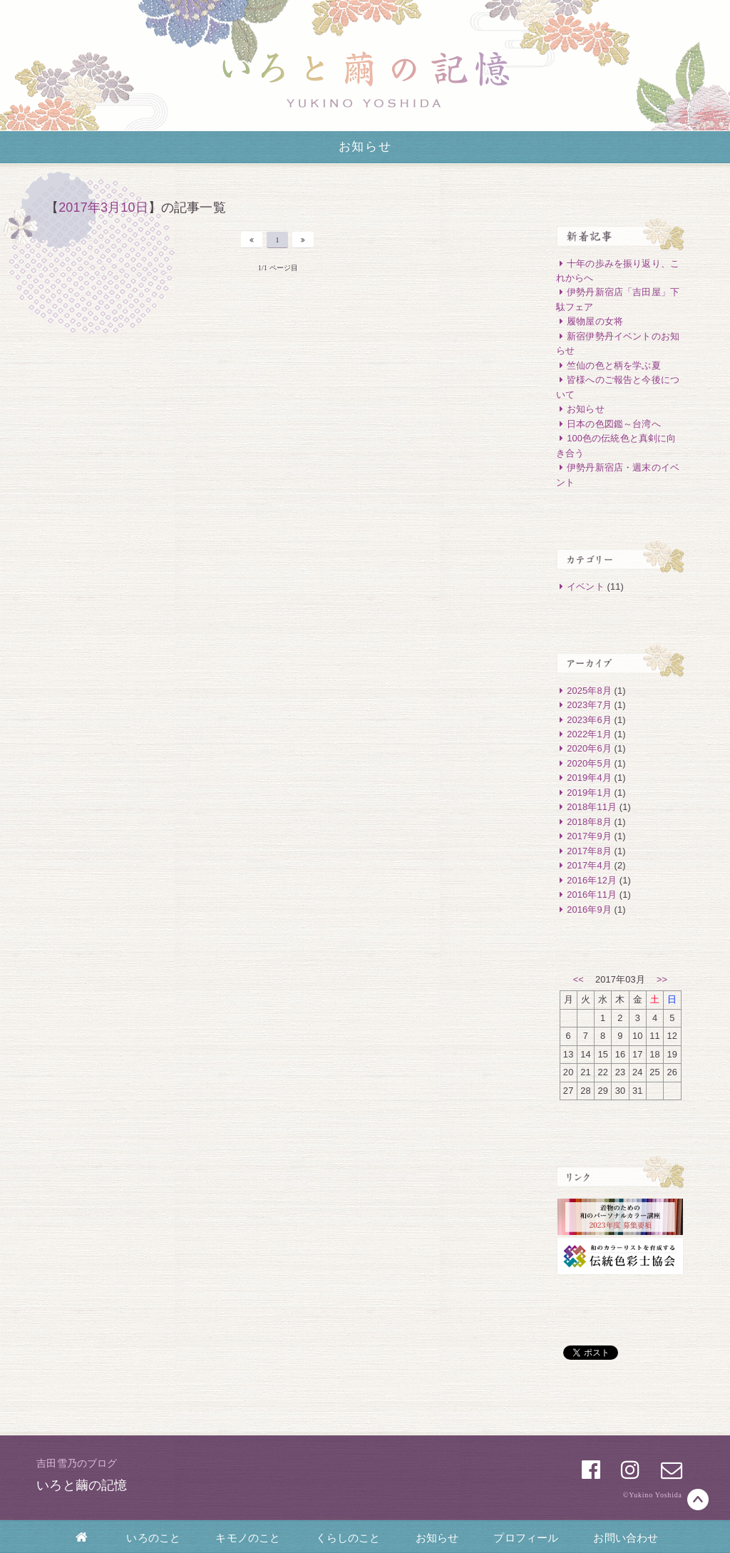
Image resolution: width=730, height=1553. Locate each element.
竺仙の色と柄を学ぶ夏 (608, 365)
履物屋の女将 (589, 321)
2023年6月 (584, 719)
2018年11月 (586, 806)
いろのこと (153, 1538)
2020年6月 (584, 748)
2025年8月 (584, 690)
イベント (580, 586)
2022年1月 (584, 734)
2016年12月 (586, 880)
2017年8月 (584, 851)
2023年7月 (584, 704)
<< (578, 979)
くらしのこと (348, 1538)
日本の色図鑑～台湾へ (608, 424)
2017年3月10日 (103, 207)
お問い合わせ (625, 1538)
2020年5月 (584, 763)
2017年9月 (584, 836)
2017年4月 (584, 865)
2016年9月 (584, 909)
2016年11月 (586, 894)
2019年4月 (584, 777)
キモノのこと (247, 1538)
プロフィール (525, 1538)
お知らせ (437, 1538)
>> (662, 979)
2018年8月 (584, 821)
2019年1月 (584, 792)
